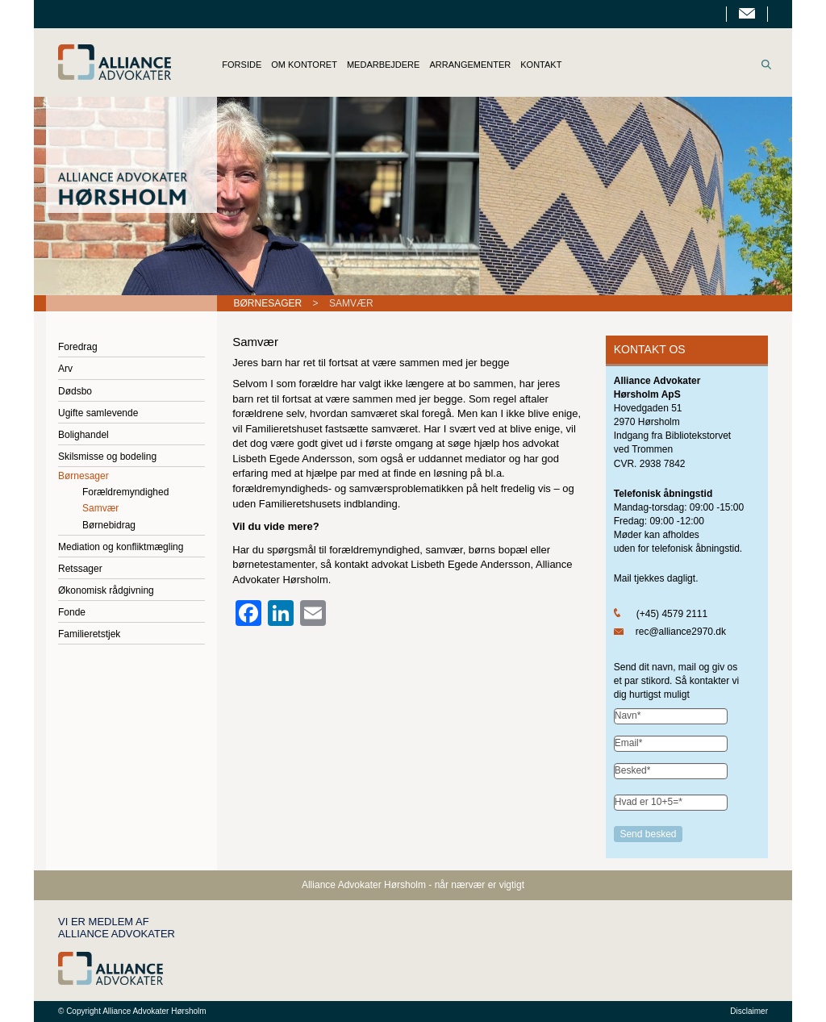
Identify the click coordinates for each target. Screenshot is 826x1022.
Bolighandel (83, 434)
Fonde (72, 612)
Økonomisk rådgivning (106, 590)
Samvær (100, 508)
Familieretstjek (89, 634)
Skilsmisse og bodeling (107, 456)
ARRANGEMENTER (470, 64)
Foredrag (78, 346)
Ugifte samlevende (98, 413)
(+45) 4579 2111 (671, 613)
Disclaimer (749, 1011)
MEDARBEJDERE (383, 64)
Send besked (648, 834)
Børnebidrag (109, 525)
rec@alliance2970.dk (681, 631)
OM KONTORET (304, 64)
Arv (65, 368)
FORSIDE (241, 64)
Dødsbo (75, 391)
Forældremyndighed (125, 492)
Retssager (80, 568)
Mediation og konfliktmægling (120, 547)
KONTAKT (540, 64)
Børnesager (268, 303)
